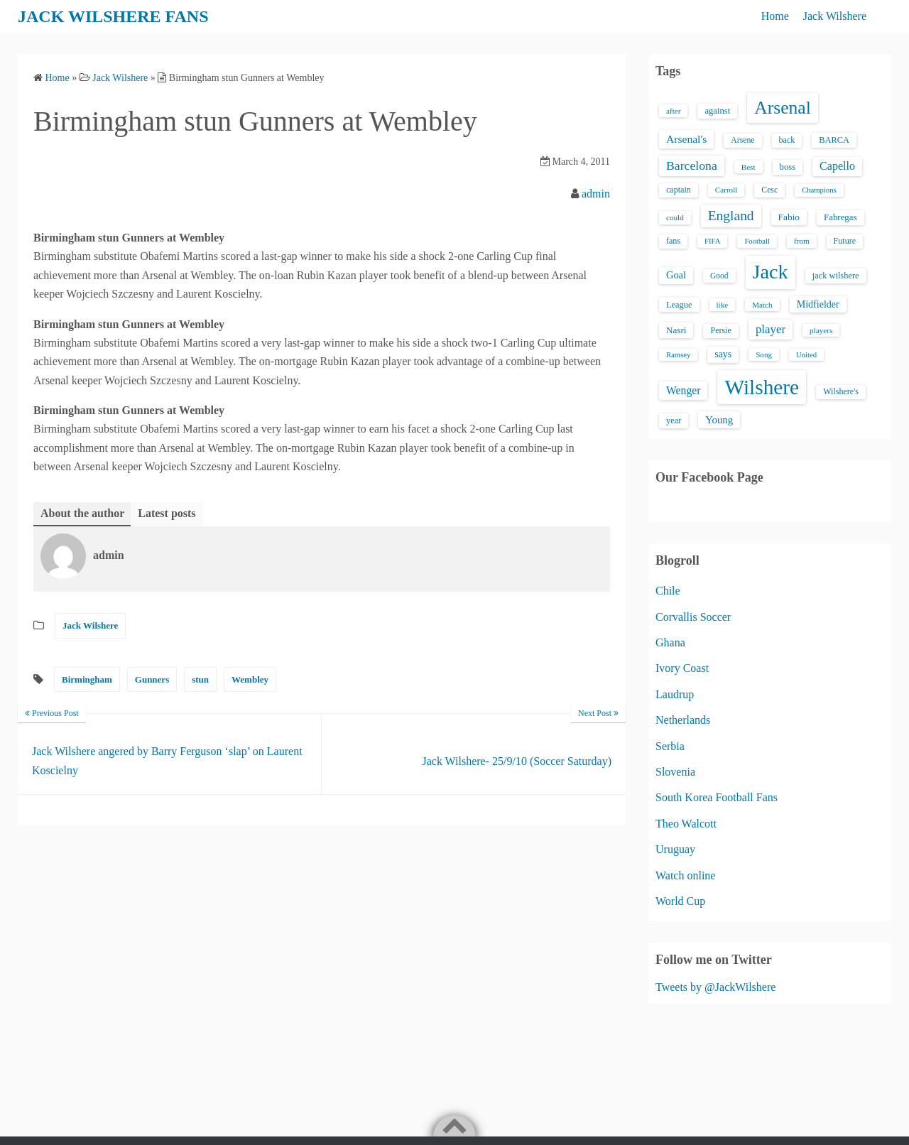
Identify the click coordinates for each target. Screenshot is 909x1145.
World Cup (680, 901)
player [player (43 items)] (770, 329)
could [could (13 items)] (675, 217)
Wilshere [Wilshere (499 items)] (761, 387)
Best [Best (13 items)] (748, 167)
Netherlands (682, 720)
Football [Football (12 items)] (757, 241)
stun (200, 679)
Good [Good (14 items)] (719, 275)
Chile (667, 591)
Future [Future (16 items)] (845, 241)
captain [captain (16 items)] (678, 190)
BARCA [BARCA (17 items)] (834, 140)
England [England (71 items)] (731, 215)
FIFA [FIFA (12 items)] (712, 241)
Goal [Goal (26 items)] (676, 275)
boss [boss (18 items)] (788, 167)
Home (775, 16)
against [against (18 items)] (717, 111)
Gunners (152, 679)
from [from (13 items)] (802, 241)
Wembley (250, 679)
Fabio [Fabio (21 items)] (789, 217)
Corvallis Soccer (693, 617)
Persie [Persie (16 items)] (720, 330)
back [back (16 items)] (787, 140)
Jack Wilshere (834, 16)
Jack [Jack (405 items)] (770, 272)
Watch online (685, 875)
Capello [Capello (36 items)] (837, 166)
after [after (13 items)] (673, 111)
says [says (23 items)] (722, 354)
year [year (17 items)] (673, 420)
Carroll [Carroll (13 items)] (726, 189)
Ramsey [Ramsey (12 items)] (678, 355)
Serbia (670, 746)
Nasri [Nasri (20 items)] (676, 330)
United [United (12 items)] (806, 355)
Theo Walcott (686, 824)
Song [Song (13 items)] (764, 354)
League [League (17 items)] (679, 305)
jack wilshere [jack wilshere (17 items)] (835, 276)
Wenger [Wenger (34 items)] (683, 390)
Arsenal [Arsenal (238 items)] (782, 107)
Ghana (670, 642)
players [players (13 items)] (821, 330)
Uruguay (675, 849)
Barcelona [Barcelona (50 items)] (691, 165)
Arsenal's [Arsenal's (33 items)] (686, 139)
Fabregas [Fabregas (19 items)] (840, 217)
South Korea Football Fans (716, 797)
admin (596, 194)
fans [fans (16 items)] (673, 241)
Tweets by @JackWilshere (715, 987)
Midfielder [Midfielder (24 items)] (818, 304)
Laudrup (674, 694)
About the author (82, 513)
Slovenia (675, 772)
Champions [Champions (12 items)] (819, 190)
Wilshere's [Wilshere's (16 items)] (841, 391)
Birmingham (87, 679)
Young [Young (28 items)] (719, 419)
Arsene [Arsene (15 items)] (742, 140)
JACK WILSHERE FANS (113, 16)
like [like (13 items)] (723, 304)
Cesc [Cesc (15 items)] (769, 190)
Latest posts (166, 513)
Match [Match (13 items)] (762, 304)
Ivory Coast (682, 668)
